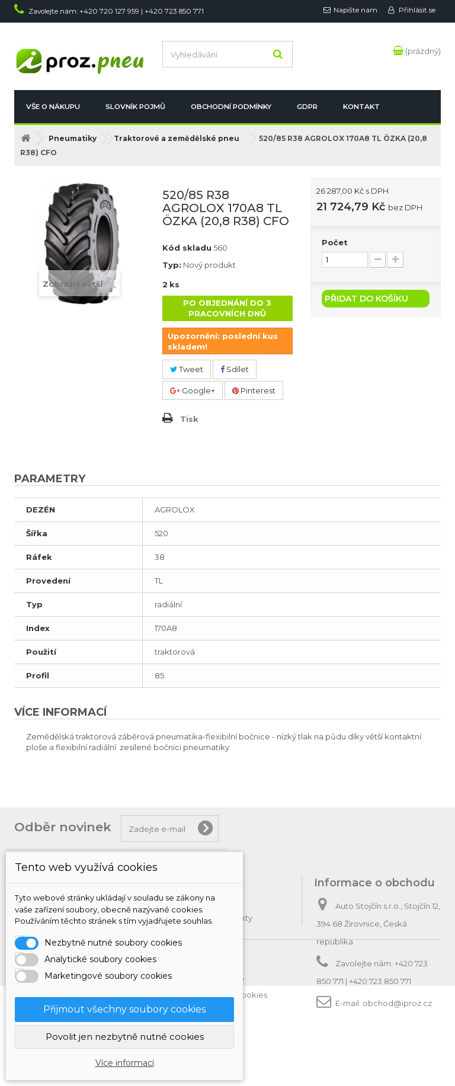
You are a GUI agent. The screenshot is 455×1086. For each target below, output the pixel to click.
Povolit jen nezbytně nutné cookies (125, 1036)
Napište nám (355, 10)
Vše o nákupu (53, 106)
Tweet (186, 369)
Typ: (171, 265)
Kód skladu (187, 247)
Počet (335, 242)
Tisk (189, 419)
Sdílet (234, 369)
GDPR (307, 106)
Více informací (124, 1063)
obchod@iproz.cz (397, 1003)
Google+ (192, 390)
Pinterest (253, 390)
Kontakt (361, 106)
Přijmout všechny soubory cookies (124, 1009)
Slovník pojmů (135, 106)
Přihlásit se (416, 10)
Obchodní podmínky (231, 106)
